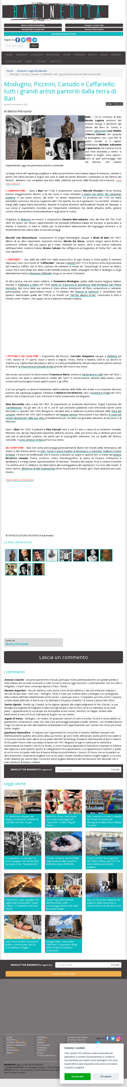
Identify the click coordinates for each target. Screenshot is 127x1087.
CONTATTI (56, 61)
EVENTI (104, 54)
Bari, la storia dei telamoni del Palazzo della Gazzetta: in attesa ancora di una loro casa (104, 902)
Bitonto (71, 262)
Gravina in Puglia (100, 392)
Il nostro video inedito (63, 973)
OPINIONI (79, 54)
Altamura (26, 219)
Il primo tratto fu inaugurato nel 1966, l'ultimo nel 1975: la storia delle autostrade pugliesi (103, 862)
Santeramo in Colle (92, 374)
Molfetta (112, 356)
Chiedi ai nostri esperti (78, 1037)
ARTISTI (92, 54)
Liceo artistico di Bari (31, 439)
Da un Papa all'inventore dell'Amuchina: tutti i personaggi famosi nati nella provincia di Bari (62, 904)
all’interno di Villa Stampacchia (38, 468)
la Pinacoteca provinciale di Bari (36, 366)
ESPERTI (115, 54)
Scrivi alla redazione (76, 1039)
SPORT (67, 54)
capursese (100, 130)
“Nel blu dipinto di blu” (83, 295)
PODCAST (41, 61)
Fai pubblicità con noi (77, 1042)
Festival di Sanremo (87, 291)
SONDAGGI (42, 1047)
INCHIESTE (22, 54)
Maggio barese (68, 414)
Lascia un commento (63, 657)
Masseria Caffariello (40, 273)
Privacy (40, 1053)
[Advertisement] (63, 328)
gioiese (117, 454)
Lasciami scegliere (74, 1067)
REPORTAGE (53, 54)
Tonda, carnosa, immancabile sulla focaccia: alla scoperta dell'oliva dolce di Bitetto (62, 861)
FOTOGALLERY (14, 61)
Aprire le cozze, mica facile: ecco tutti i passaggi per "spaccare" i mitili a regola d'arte (61, 821)
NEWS (8, 1053)
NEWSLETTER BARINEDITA (31, 769)
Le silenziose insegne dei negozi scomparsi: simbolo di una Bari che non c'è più (21, 819)
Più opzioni (105, 1076)
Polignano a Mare (29, 284)
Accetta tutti (77, 1076)
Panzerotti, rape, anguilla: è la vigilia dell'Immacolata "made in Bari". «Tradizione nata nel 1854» (22, 904)
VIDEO (28, 61)
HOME (9, 54)
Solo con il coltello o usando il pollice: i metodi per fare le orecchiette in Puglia (21, 944)
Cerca (34, 45)
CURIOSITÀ (37, 54)
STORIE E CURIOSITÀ (15, 1042)
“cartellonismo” (14, 407)
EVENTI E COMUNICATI (16, 1045)
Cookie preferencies (46, 1055)
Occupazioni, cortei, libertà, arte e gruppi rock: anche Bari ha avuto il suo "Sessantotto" (22, 861)
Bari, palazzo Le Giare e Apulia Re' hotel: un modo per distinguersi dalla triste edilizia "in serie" (104, 821)
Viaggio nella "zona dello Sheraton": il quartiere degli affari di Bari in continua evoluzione (61, 946)
